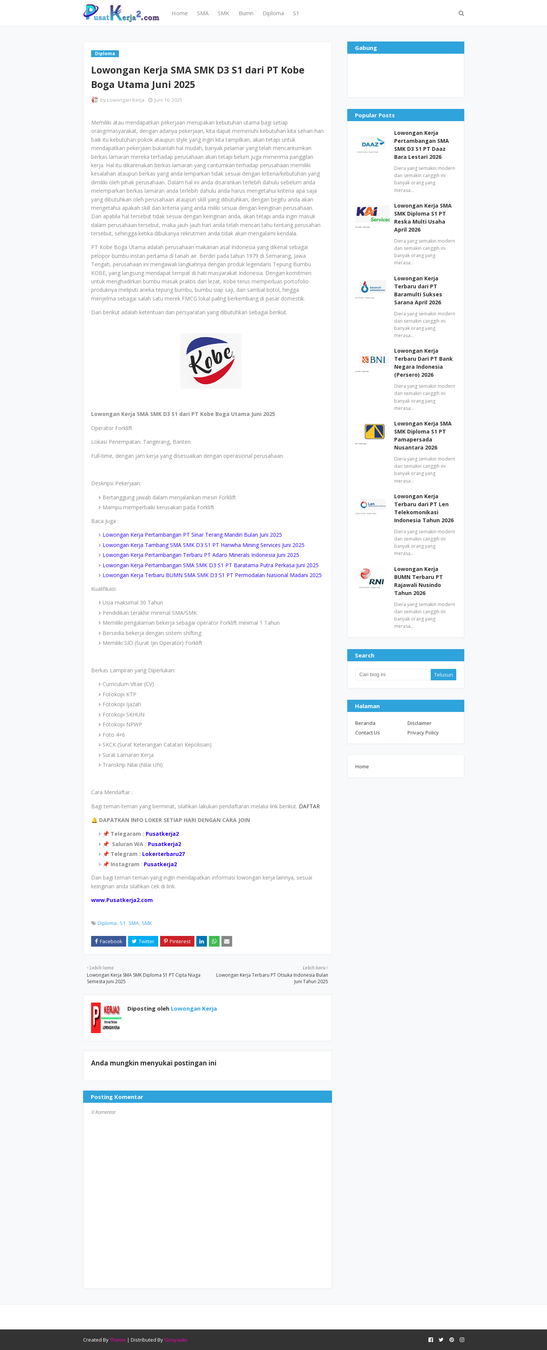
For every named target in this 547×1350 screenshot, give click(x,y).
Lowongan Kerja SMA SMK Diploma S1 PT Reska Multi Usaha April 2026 (423, 217)
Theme (118, 1339)
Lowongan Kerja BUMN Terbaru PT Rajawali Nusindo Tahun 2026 (418, 581)
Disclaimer (419, 723)
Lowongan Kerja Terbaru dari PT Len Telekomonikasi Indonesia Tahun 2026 (424, 508)
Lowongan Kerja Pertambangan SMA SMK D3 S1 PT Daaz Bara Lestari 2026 (421, 144)
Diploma (107, 923)
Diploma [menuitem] (273, 13)
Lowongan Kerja (125, 99)
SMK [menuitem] (223, 13)
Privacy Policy (423, 732)
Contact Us (367, 732)
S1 (122, 923)
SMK (147, 923)
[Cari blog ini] (393, 674)
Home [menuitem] (180, 13)
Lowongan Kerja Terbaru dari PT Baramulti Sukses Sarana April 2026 (418, 290)
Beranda (365, 723)
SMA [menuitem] (203, 13)
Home (362, 766)
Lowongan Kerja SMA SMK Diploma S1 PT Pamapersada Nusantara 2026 (423, 435)
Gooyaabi (175, 1339)
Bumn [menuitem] (246, 13)
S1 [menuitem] (296, 13)
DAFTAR (308, 806)
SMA (133, 923)
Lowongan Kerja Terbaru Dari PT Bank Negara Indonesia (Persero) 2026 (423, 362)
